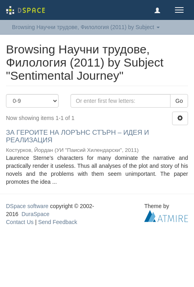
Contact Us (19, 222)
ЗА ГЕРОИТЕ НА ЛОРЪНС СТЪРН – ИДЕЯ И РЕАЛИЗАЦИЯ (77, 136)
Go (179, 101)
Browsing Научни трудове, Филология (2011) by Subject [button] (86, 27)
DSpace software (27, 206)
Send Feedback (57, 222)
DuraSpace (35, 214)
